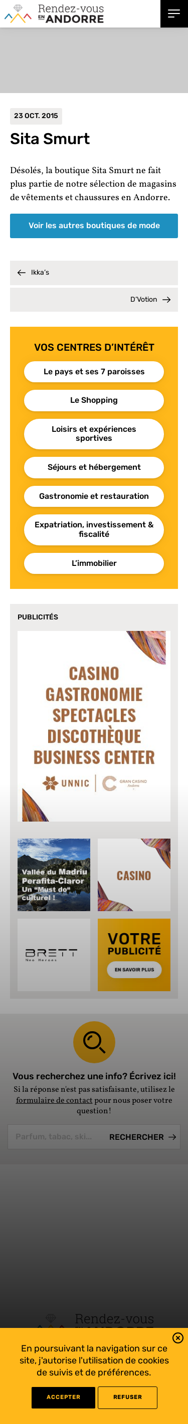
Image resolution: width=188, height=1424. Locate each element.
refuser (127, 1397)
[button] (178, 1339)
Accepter (63, 1397)
